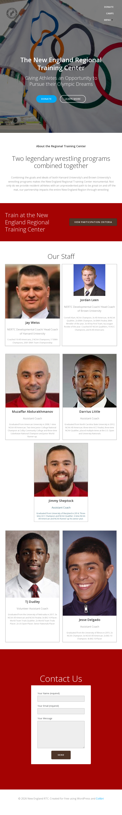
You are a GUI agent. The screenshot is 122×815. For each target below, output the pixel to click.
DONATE (110, 6)
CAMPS (111, 12)
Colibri (100, 806)
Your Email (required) (61, 713)
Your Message (61, 739)
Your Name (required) (61, 701)
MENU (110, 19)
